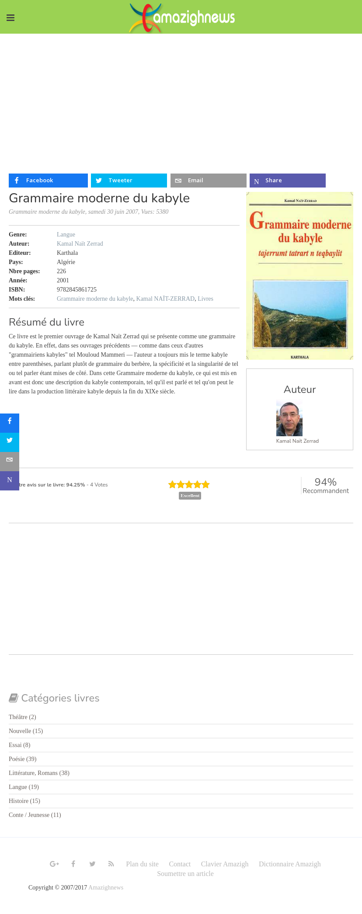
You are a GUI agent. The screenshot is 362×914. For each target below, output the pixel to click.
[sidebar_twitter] (9, 442)
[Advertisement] (181, 99)
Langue (66, 234)
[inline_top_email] (209, 181)
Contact (180, 864)
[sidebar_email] (9, 461)
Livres (205, 298)
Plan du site (142, 864)
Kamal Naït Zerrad (297, 441)
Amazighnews (105, 887)
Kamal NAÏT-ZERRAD (165, 298)
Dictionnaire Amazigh (290, 864)
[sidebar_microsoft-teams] (9, 480)
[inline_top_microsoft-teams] (288, 181)
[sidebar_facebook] (9, 423)
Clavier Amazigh (225, 864)
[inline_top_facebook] (48, 181)
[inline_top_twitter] (129, 181)
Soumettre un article (185, 873)
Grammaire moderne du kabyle (95, 298)
